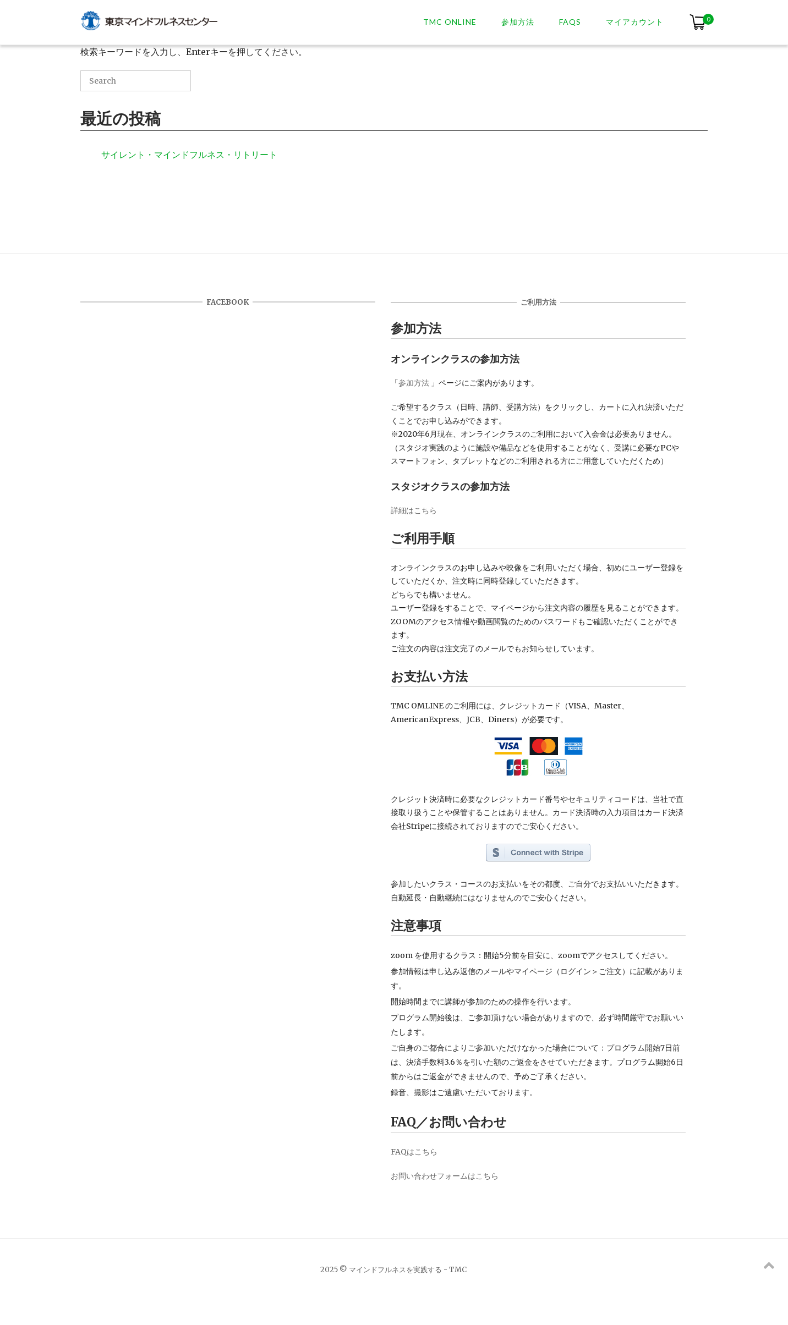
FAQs (570, 21)
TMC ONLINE (450, 21)
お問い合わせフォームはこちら (445, 1176)
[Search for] (135, 80)
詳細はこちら (414, 510)
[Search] (166, 85)
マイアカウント (635, 21)
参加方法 (517, 21)
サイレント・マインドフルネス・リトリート (189, 154)
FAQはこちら (414, 1152)
